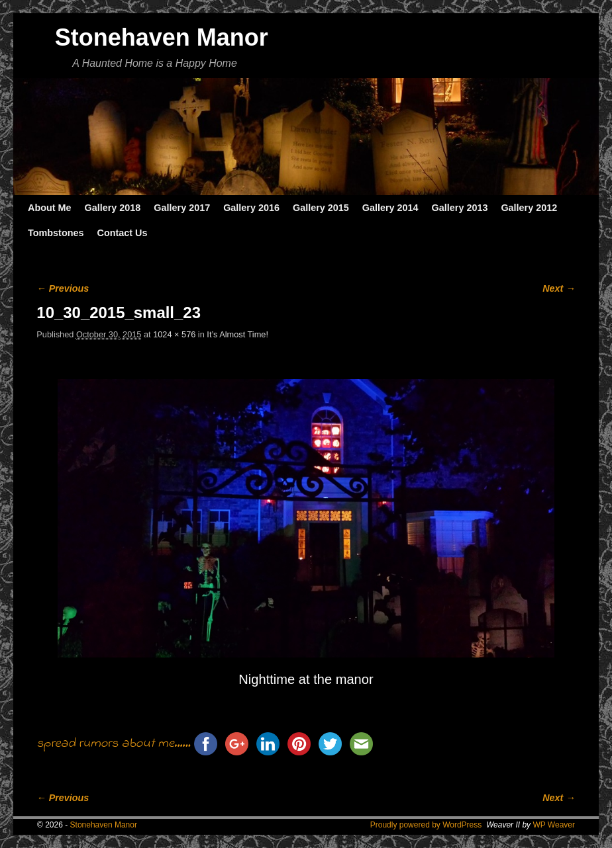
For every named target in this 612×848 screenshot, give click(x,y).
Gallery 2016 (251, 207)
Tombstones (55, 233)
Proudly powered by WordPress (426, 824)
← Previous (62, 288)
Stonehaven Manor (161, 37)
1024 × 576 (174, 334)
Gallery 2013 (460, 207)
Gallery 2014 (390, 207)
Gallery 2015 (321, 207)
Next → (558, 288)
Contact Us (122, 233)
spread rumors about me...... (113, 743)
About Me (50, 207)
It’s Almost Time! (237, 334)
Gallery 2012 (529, 207)
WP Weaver (554, 824)
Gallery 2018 (113, 207)
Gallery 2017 (182, 207)
